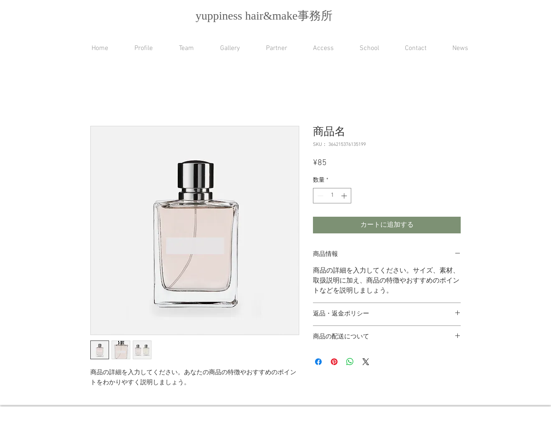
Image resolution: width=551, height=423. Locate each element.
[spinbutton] (332, 195)
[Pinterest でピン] (334, 362)
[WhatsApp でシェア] (350, 362)
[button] (362, 49)
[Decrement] (319, 195)
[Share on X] (366, 362)
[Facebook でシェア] (318, 362)
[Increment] (345, 195)
